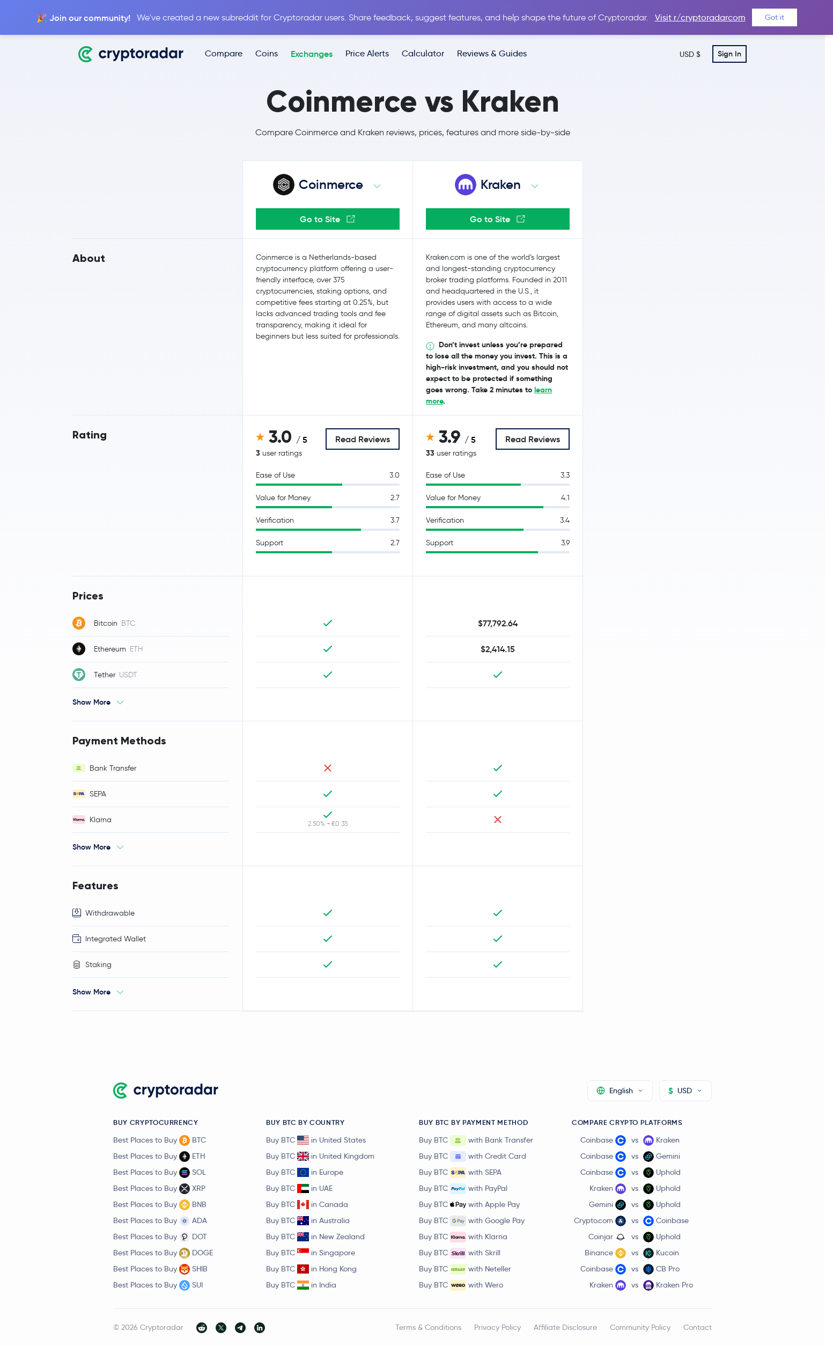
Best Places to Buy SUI (158, 1285)
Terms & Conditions (428, 1327)
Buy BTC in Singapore (310, 1252)
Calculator (423, 53)
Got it (774, 17)
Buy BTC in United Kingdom (320, 1156)
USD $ (690, 54)
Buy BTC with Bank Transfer (476, 1140)
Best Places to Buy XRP (159, 1188)
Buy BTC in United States (316, 1140)
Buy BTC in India (301, 1285)
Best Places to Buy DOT (160, 1237)
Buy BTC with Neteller (465, 1269)
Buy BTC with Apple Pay (469, 1204)
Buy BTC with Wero (461, 1285)
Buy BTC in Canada (307, 1204)
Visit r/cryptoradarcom (700, 17)
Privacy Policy (497, 1327)
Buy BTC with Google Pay (472, 1221)
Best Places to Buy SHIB (160, 1269)
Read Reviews (362, 439)
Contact (697, 1327)
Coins (266, 53)
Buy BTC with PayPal (463, 1188)
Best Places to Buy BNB (160, 1204)
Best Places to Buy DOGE (163, 1253)
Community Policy (640, 1327)
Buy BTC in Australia (308, 1220)
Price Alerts (367, 53)
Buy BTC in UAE (299, 1188)
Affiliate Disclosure (565, 1327)
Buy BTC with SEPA (460, 1172)
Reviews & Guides (492, 53)
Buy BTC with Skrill (459, 1253)
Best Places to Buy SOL (159, 1172)
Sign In (729, 53)
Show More (91, 702)
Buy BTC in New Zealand (315, 1236)
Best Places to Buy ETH (159, 1156)
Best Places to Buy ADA (160, 1221)
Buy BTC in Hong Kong (311, 1269)
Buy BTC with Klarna (463, 1237)
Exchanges (312, 53)
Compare (223, 53)
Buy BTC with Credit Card (472, 1156)
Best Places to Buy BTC (159, 1140)
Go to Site (327, 219)
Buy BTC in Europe (304, 1172)
